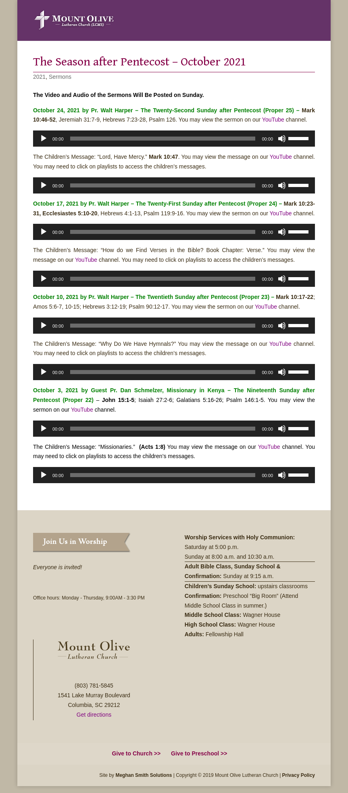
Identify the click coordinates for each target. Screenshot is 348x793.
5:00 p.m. (227, 547)
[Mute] (282, 139)
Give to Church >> (136, 753)
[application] (174, 138)
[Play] (44, 139)
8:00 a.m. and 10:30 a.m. (244, 556)
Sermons (60, 77)
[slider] (163, 139)
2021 (39, 77)
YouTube (273, 119)
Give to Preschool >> (199, 753)
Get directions (94, 714)
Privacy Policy (298, 775)
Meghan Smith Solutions (143, 775)
